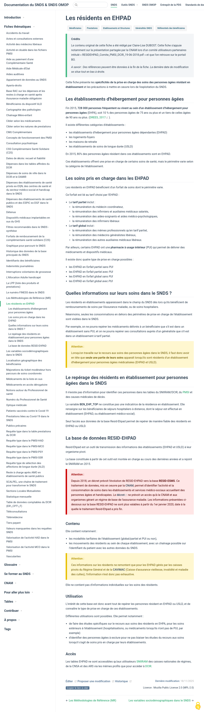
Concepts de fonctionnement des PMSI (29, 137)
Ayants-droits (14, 85)
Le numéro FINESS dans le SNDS (25, 292)
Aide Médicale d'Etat (18, 68)
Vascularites (13, 556)
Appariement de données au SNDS (26, 79)
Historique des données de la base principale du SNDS (26, 253)
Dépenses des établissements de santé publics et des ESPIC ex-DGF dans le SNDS (29, 203)
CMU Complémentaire (19, 132)
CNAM (130, 485)
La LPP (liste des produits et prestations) (22, 285)
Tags (7, 629)
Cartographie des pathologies (23, 109)
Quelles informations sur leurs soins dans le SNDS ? (28, 327)
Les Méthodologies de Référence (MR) (28, 298)
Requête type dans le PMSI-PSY (24, 451)
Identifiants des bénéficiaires (23, 260)
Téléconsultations (16, 511)
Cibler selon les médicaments (23, 121)
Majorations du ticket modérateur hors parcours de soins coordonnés (28, 371)
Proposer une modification (93, 681)
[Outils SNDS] (129, 5)
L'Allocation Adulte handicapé (23, 277)
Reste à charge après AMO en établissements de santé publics (25, 474)
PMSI (186, 392)
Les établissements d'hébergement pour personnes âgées (27, 310)
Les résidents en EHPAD (20, 303)
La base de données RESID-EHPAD (27, 345)
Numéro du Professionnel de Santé (26, 399)
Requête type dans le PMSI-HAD (24, 440)
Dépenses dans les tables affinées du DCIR (28, 165)
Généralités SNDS (143, 28)
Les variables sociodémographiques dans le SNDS (27, 353)
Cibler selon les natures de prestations (28, 126)
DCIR (148, 666)
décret (122, 495)
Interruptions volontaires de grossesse (28, 271)
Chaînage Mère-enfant (19, 115)
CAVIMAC (119, 569)
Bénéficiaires (75, 28)
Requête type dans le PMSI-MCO (25, 446)
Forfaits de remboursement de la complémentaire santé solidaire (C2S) (28, 238)
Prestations (92, 28)
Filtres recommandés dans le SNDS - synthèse (27, 229)
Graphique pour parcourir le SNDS (25, 245)
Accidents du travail (17, 33)
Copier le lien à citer (77, 688)
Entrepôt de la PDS (170, 4)
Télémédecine (14, 517)
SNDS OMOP (149, 4)
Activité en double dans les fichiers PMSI (26, 51)
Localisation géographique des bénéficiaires (24, 362)
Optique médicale (16, 405)
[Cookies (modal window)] (198, 706)
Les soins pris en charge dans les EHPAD (26, 319)
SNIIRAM (142, 661)
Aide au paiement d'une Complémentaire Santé (19, 61)
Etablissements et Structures (116, 28)
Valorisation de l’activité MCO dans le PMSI (28, 549)
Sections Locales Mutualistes (23, 491)
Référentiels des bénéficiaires (171, 28)
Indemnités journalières (20, 266)
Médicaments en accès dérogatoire (26, 384)
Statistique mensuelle (19, 496)
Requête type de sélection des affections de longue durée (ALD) (25, 465)
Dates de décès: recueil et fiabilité (25, 158)
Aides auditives (15, 74)
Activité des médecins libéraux (24, 44)
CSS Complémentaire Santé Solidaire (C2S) (27, 150)
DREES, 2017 (99, 117)
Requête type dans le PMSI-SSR (24, 457)
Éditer (69, 681)
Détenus (11, 212)
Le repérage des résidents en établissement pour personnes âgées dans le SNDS (28, 338)
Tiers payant (13, 522)
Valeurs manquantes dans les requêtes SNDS (29, 530)
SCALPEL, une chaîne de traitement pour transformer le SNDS (26, 483)
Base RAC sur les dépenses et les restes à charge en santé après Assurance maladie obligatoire (25, 94)
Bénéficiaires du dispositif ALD (24, 104)
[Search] (90, 5)
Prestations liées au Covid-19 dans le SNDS (27, 418)
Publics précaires (16, 425)
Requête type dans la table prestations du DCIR (28, 433)
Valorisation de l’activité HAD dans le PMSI (27, 539)
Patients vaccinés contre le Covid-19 (27, 410)
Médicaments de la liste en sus (24, 379)
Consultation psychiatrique (21, 143)
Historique (121, 681)
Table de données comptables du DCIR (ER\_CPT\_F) (28, 504)
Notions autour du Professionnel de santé (26, 392)
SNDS (114, 4)
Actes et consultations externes (24, 38)
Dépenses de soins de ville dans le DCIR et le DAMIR (26, 175)
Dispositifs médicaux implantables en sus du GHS (28, 219)
